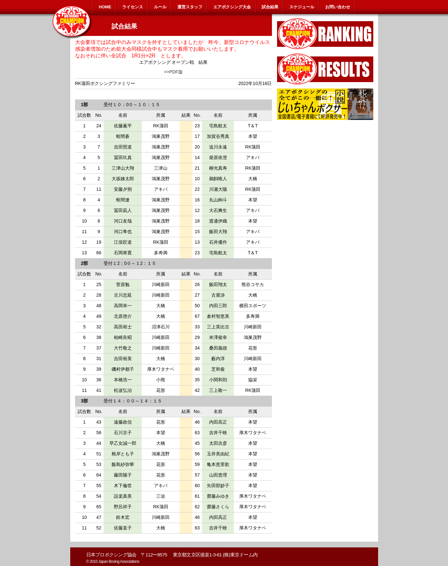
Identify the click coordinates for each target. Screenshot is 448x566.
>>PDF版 (173, 71)
